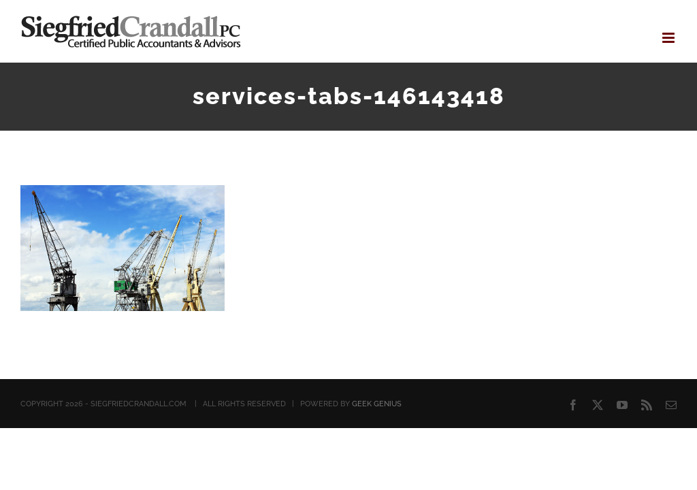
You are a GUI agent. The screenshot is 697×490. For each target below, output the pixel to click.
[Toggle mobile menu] (669, 38)
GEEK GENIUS (377, 403)
